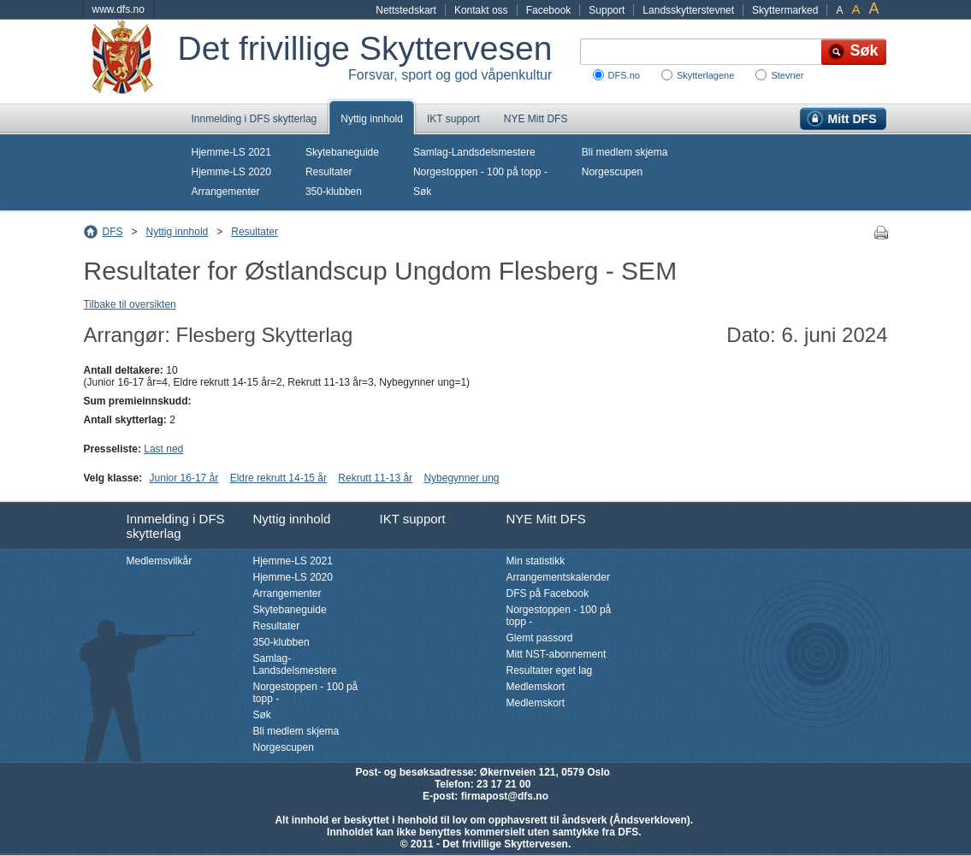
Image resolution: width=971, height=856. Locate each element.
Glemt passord (539, 638)
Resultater (328, 172)
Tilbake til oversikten (130, 304)
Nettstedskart (406, 10)
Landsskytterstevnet (688, 10)
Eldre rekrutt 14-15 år (278, 478)
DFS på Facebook (547, 593)
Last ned (163, 449)
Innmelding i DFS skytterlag (254, 119)
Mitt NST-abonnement (556, 654)
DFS (113, 232)
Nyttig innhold (371, 119)
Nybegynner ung (461, 478)
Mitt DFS (852, 119)
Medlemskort (535, 687)
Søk (422, 192)
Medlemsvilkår (159, 561)
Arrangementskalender (558, 577)
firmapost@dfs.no (504, 796)
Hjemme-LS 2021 (231, 152)
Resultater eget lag (549, 670)
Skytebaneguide (342, 152)
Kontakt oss (481, 10)
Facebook (548, 10)
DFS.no (624, 75)
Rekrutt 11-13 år (375, 478)
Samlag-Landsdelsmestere (474, 152)
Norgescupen (612, 172)
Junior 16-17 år (184, 478)
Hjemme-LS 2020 (231, 172)
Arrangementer (226, 192)
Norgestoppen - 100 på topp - (480, 172)
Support (607, 10)
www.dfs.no (118, 9)
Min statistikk (535, 561)
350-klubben (333, 192)
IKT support (453, 119)
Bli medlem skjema (625, 152)
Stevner (787, 75)
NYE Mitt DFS (536, 119)
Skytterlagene (705, 75)
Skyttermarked (785, 10)
